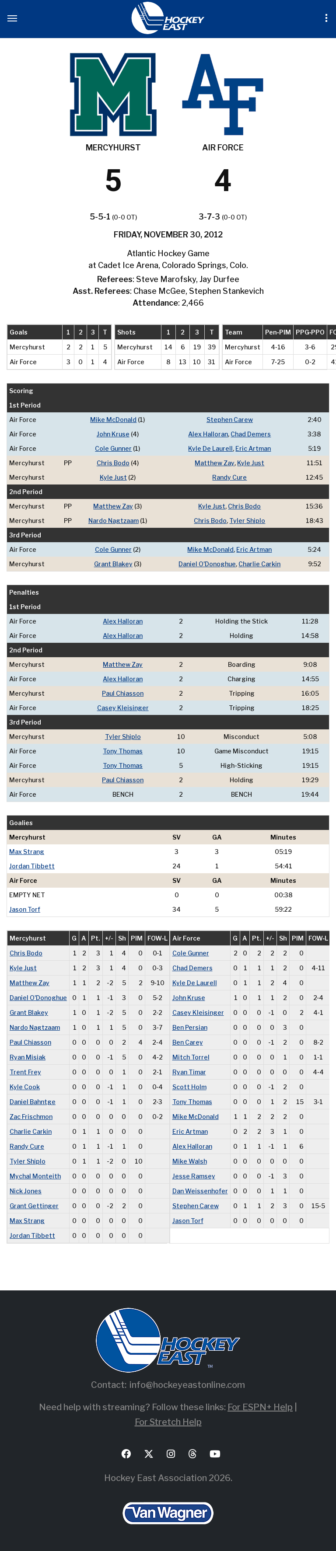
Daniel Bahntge (33, 1101)
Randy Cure (229, 477)
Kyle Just (250, 463)
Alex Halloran (208, 434)
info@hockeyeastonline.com (187, 1385)
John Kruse (113, 434)
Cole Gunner (113, 448)
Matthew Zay (214, 463)
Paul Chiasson (123, 693)
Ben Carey (187, 1042)
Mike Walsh (189, 1161)
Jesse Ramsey (193, 1176)
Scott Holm (189, 1087)
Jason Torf (24, 909)
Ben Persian (189, 1027)
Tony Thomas (123, 751)
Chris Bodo (113, 463)
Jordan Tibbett (32, 866)
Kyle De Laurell (210, 448)
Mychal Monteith (35, 1176)
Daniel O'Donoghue (207, 564)
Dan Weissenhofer (200, 1191)
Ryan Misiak (28, 1057)
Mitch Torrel (191, 1057)
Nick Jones (26, 1191)
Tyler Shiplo (247, 520)
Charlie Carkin (259, 564)
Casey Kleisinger (123, 707)
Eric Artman (253, 448)
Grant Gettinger (34, 1205)
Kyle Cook (25, 1087)
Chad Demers (251, 434)
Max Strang (26, 851)
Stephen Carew (229, 419)
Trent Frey (25, 1072)
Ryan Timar (189, 1072)
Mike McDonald (113, 419)
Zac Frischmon (31, 1116)
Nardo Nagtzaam (113, 520)
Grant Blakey (113, 564)
